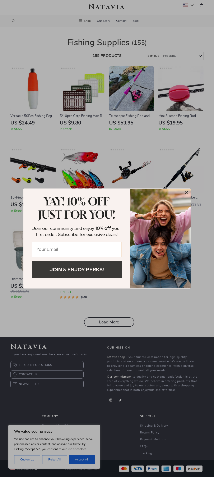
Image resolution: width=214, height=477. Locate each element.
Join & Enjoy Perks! (77, 269)
